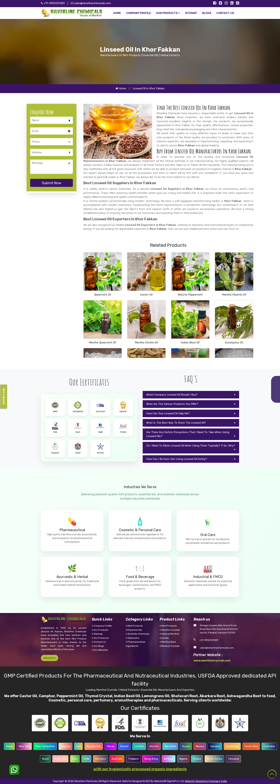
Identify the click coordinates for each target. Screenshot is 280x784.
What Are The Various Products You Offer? (172, 404)
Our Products (100, 630)
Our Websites (100, 650)
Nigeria (183, 758)
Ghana (197, 758)
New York (24, 746)
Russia (186, 746)
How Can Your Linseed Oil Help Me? (168, 413)
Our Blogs (98, 646)
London (139, 746)
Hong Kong (151, 758)
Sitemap (97, 633)
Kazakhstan (93, 746)
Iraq (78, 746)
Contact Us (99, 642)
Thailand (133, 758)
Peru (75, 758)
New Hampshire (45, 746)
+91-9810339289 (208, 640)
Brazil (45, 758)
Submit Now (51, 183)
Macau (110, 746)
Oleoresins (132, 638)
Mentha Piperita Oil (234, 294)
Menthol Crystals (170, 630)
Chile (86, 758)
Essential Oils (134, 630)
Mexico (200, 746)
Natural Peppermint (190, 294)
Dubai (9, 746)
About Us (50, 658)
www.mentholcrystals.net (212, 660)
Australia (117, 758)
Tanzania (233, 758)
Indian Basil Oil (190, 342)
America (65, 746)
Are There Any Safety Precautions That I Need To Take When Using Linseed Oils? (187, 434)
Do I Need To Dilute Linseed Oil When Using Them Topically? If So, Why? (190, 445)
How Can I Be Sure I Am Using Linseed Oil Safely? (176, 459)
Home (121, 88)
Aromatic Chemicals (137, 633)
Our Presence (100, 638)
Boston (154, 746)
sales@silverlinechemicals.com (91, 3)
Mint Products (134, 625)
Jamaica (215, 746)
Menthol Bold (168, 642)
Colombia (269, 746)
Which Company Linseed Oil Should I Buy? (172, 394)
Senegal (168, 758)
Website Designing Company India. (206, 781)
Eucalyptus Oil (234, 342)
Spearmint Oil (102, 294)
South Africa (214, 758)
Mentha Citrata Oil (146, 342)
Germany (100, 758)
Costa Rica (251, 746)
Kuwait (124, 746)
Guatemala (232, 746)
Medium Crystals (170, 646)
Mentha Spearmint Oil (102, 342)
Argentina (60, 758)
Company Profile (102, 625)
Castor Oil (146, 294)
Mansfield (170, 746)
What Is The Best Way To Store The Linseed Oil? (176, 422)
